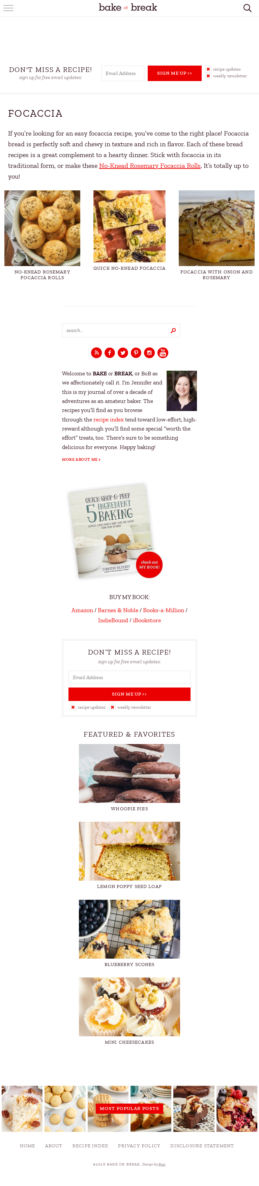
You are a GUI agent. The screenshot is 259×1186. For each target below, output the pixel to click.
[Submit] (173, 330)
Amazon (82, 610)
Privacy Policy (139, 1146)
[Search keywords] (121, 330)
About (54, 1146)
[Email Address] (122, 73)
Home (27, 1146)
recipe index (108, 419)
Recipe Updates (227, 69)
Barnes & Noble (118, 610)
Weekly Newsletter (230, 75)
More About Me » (81, 459)
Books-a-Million (163, 610)
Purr (162, 1164)
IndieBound (113, 620)
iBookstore (147, 620)
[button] (228, 69)
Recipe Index (90, 1146)
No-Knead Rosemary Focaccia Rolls (150, 166)
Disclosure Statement (202, 1146)
